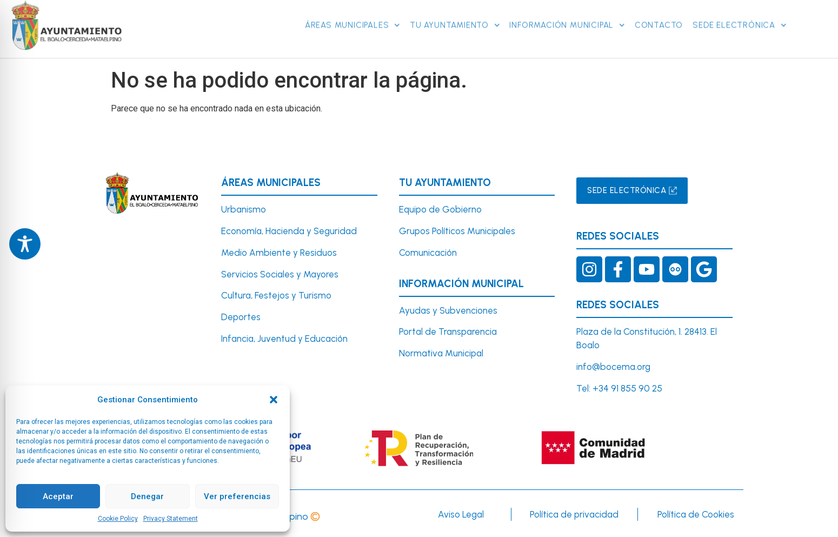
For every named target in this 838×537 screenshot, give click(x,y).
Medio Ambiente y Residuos (279, 252)
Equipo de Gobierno (440, 209)
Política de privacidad (574, 514)
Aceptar (58, 496)
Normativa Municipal (441, 353)
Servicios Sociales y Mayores (279, 274)
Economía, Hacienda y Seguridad (289, 231)
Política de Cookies (695, 514)
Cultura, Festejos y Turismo (276, 295)
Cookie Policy (118, 518)
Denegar (147, 496)
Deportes (241, 316)
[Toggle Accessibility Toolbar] (25, 244)
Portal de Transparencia (448, 331)
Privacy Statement (170, 518)
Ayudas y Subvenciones (448, 310)
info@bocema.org (613, 366)
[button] (273, 399)
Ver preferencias (237, 496)
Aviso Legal (461, 514)
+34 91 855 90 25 (627, 388)
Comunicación (428, 252)
